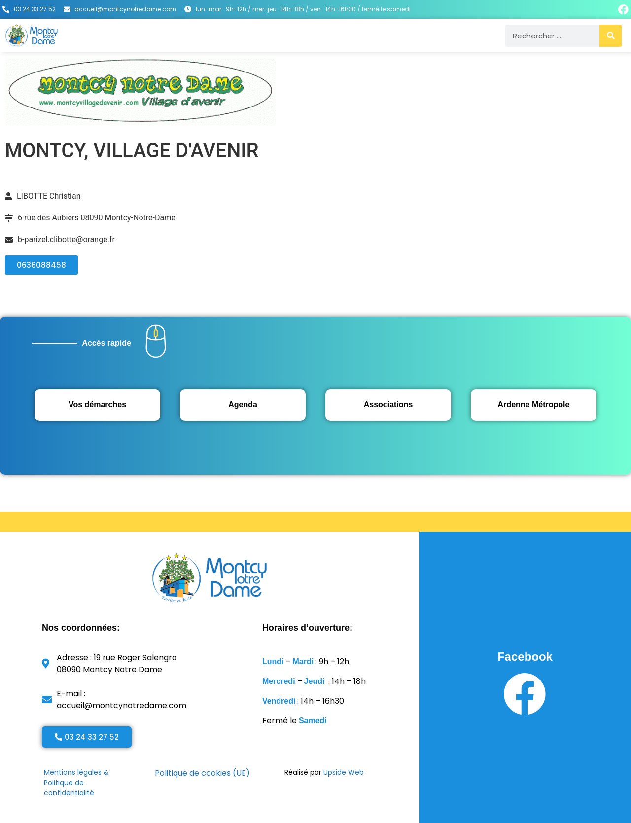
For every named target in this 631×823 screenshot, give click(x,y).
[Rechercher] (610, 36)
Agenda (242, 404)
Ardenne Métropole (534, 404)
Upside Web (343, 772)
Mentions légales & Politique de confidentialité (76, 782)
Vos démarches (97, 404)
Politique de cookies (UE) (202, 773)
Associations (388, 404)
